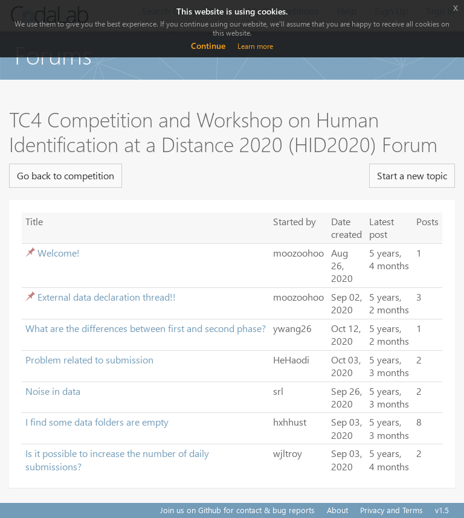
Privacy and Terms (391, 510)
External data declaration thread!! (106, 296)
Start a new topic (412, 175)
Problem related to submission (89, 359)
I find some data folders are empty (97, 421)
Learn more (255, 46)
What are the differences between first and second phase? (145, 328)
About (337, 510)
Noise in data (52, 391)
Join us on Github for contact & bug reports (237, 510)
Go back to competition (65, 175)
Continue (208, 45)
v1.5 (442, 510)
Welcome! (58, 252)
